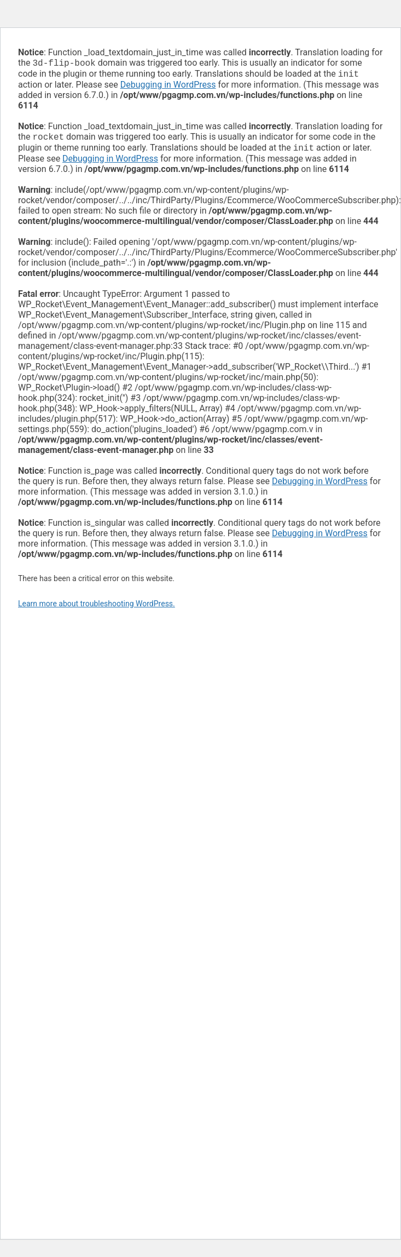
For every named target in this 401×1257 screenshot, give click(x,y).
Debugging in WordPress (168, 87)
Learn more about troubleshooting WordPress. (96, 608)
